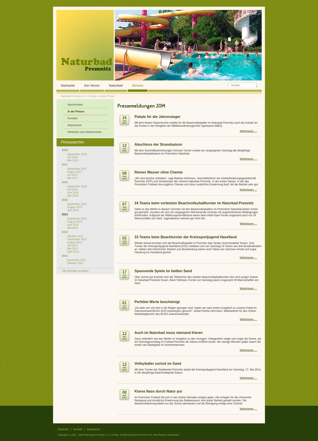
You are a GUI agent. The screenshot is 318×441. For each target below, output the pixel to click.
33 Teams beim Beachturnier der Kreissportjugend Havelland (185, 237)
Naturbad (116, 85)
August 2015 (74, 207)
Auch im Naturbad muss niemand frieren (168, 333)
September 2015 (77, 204)
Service (137, 85)
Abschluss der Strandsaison (158, 144)
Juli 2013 (72, 245)
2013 (65, 232)
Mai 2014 (72, 227)
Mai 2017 (72, 178)
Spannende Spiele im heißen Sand (163, 271)
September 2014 (77, 218)
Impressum (75, 125)
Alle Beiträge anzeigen (75, 270)
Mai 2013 (72, 248)
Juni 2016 (73, 192)
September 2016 (77, 186)
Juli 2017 (72, 175)
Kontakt (73, 118)
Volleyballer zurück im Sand (157, 363)
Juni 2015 (73, 210)
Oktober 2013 (75, 236)
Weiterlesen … (248, 131)
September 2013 (77, 239)
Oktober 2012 (75, 263)
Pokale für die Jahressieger (157, 117)
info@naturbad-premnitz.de (136, 434)
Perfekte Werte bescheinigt (157, 302)
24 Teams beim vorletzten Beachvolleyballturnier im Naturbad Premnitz (194, 203)
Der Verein (92, 85)
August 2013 (74, 242)
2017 (65, 164)
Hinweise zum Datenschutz (85, 132)
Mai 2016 (72, 195)
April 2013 (73, 251)
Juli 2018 (72, 157)
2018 (65, 150)
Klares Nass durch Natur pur (158, 391)
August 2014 (74, 221)
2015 (65, 199)
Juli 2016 (72, 189)
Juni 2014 (73, 224)
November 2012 (76, 260)
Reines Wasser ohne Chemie (158, 172)
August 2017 (74, 171)
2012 (65, 255)
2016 (65, 182)
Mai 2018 (72, 160)
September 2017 (77, 168)
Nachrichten (75, 104)
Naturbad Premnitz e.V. (73, 96)
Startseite (68, 85)
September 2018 (77, 154)
